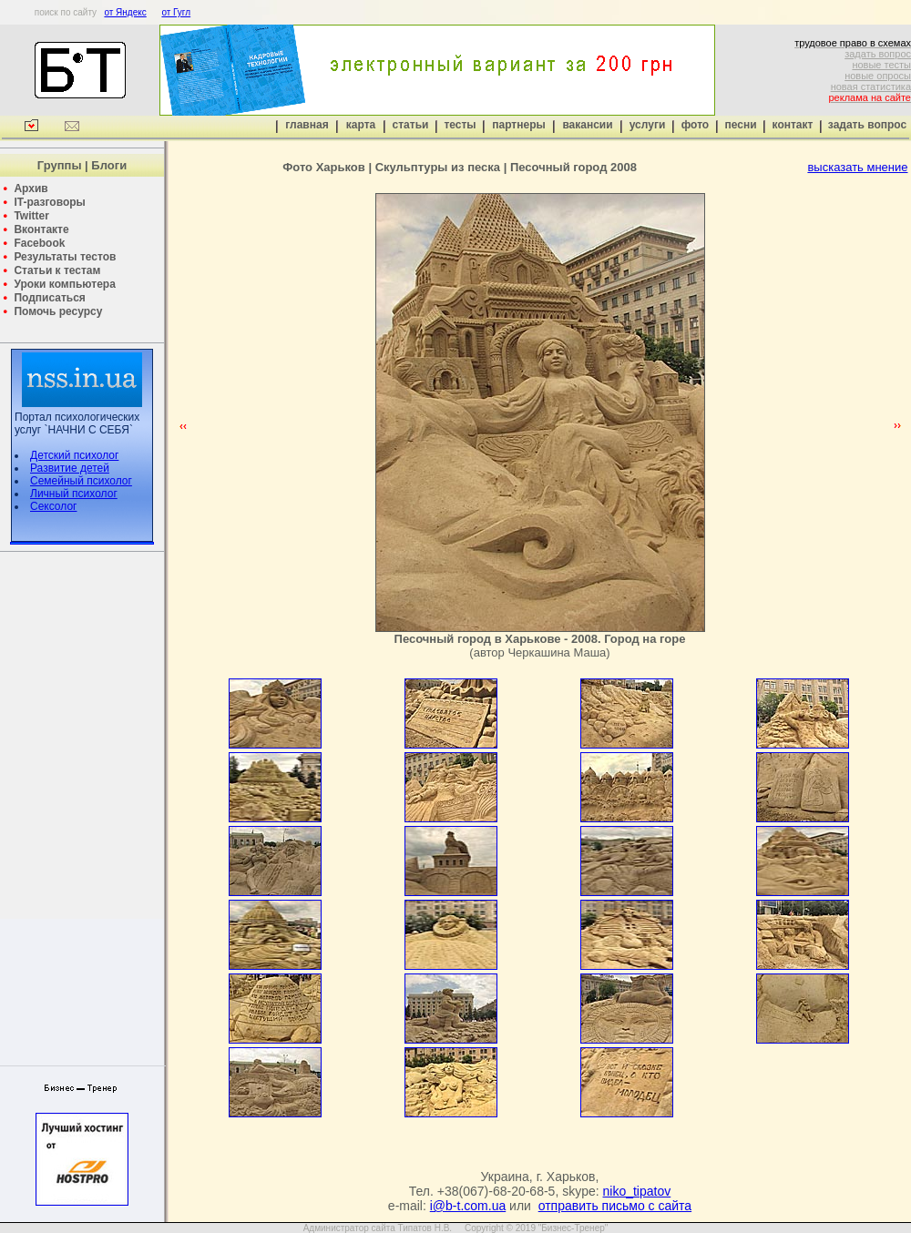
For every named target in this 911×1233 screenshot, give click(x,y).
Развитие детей (69, 468)
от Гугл (175, 12)
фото (695, 124)
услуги (648, 124)
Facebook (39, 243)
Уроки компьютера (64, 284)
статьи (411, 124)
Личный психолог (74, 493)
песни (740, 124)
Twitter (31, 215)
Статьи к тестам (57, 270)
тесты (460, 124)
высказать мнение (857, 167)
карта (360, 124)
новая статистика (871, 86)
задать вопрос (877, 53)
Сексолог (53, 506)
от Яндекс (125, 12)
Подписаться (49, 297)
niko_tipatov (637, 1191)
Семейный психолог (81, 480)
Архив (30, 188)
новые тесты (881, 64)
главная (306, 124)
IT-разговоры (49, 202)
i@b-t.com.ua (468, 1205)
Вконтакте (41, 229)
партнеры (518, 124)
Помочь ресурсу (58, 311)
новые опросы (877, 75)
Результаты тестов (65, 256)
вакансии (587, 124)
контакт (793, 124)
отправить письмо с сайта (614, 1205)
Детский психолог (74, 455)
